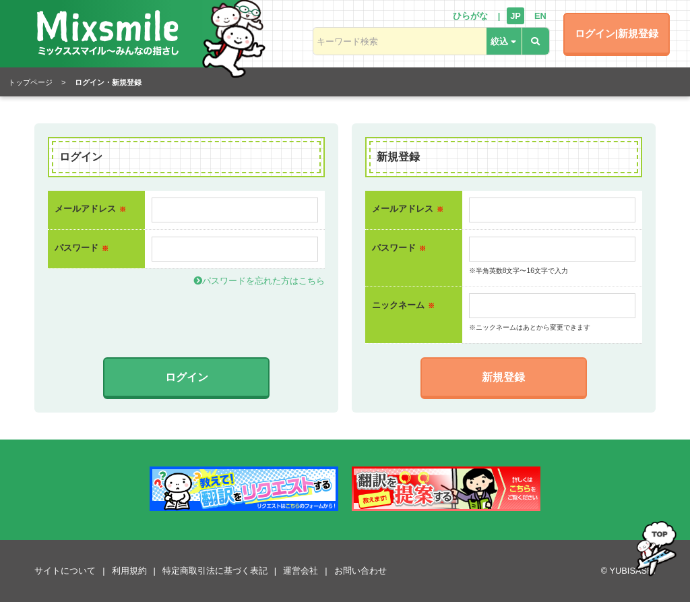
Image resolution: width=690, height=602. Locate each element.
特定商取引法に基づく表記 (215, 571)
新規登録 (503, 377)
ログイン (186, 377)
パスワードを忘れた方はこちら (259, 281)
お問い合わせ (360, 571)
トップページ (30, 82)
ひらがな (470, 16)
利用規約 (129, 571)
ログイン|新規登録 (616, 33)
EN (540, 16)
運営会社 (300, 571)
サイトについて (65, 571)
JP (515, 16)
